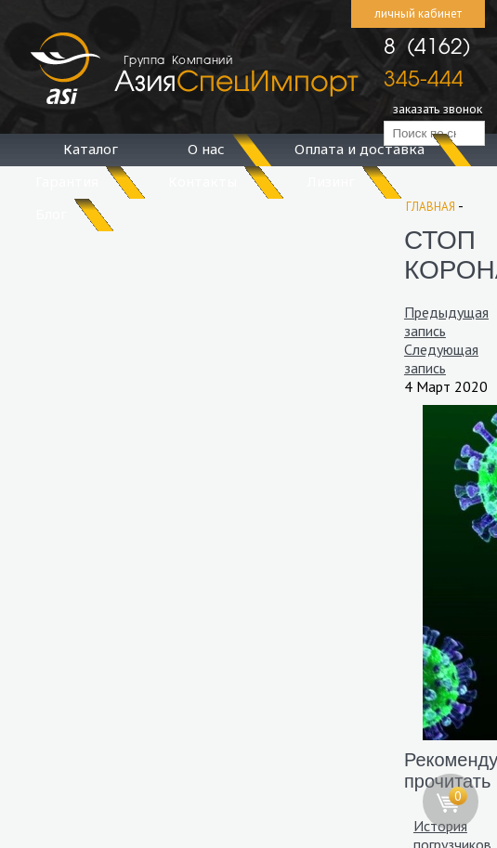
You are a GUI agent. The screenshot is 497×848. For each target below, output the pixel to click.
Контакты (202, 181)
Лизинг (331, 181)
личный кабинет (418, 13)
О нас (206, 148)
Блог (51, 213)
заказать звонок (437, 108)
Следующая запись (441, 358)
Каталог (90, 148)
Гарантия (66, 181)
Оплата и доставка (359, 148)
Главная (430, 207)
